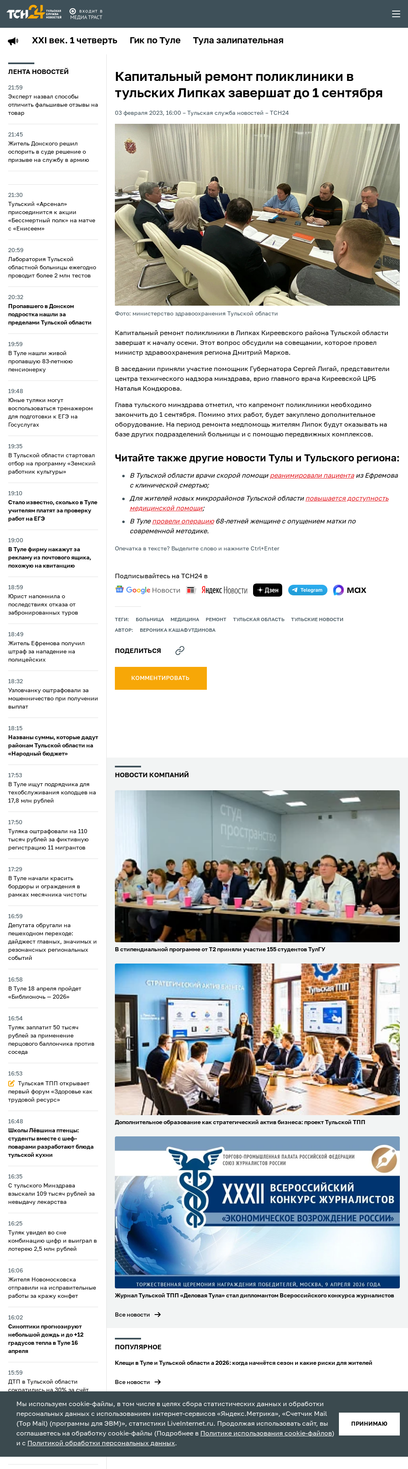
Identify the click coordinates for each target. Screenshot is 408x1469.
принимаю (369, 1424)
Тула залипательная (238, 40)
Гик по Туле (155, 40)
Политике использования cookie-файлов (266, 1434)
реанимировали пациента (312, 476)
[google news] (147, 590)
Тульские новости (317, 619)
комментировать (161, 678)
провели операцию (183, 522)
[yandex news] (216, 590)
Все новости (132, 1315)
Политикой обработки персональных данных (101, 1443)
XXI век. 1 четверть (74, 40)
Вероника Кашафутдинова (177, 630)
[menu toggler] (396, 14)
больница (150, 619)
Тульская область (259, 619)
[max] (349, 590)
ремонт (216, 619)
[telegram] (307, 590)
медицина (184, 619)
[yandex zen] (267, 590)
